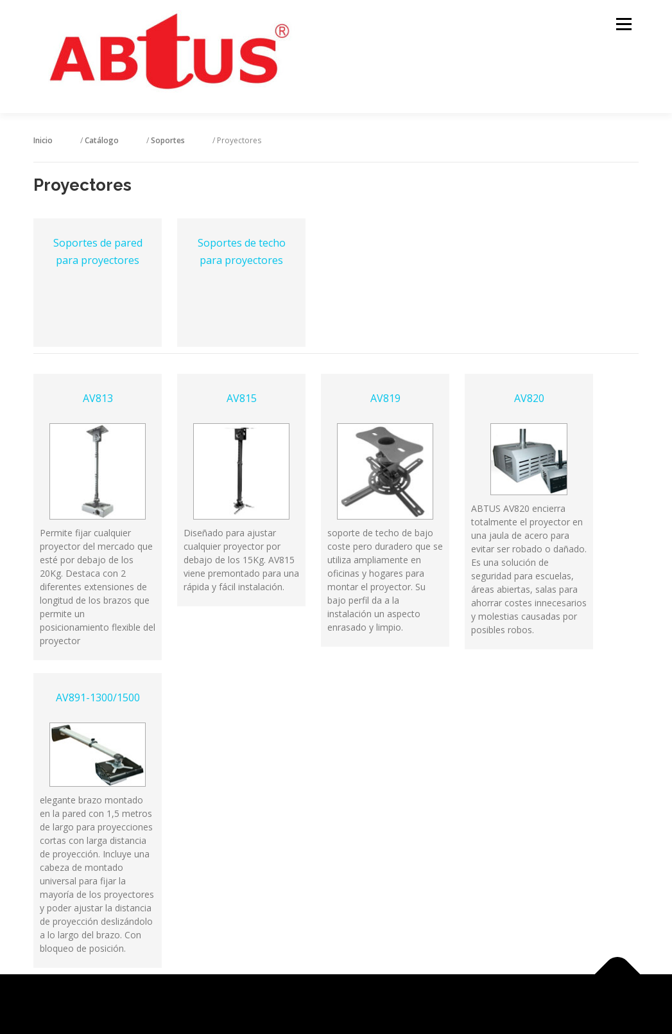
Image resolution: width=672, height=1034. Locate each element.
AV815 (242, 398)
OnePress (352, 1004)
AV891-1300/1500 (98, 697)
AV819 (385, 398)
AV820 (529, 398)
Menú (623, 24)
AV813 (98, 398)
